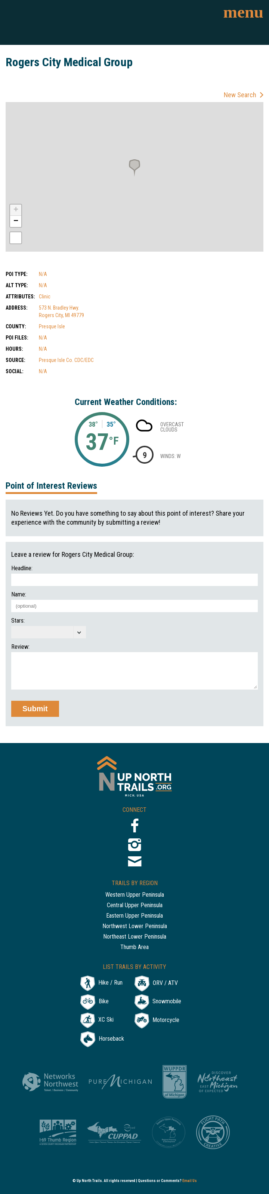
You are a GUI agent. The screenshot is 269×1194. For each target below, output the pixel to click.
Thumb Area (134, 947)
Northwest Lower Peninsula (134, 926)
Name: (18, 595)
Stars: (18, 621)
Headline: (22, 568)
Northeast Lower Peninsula (134, 937)
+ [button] (15, 210)
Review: (20, 647)
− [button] (15, 221)
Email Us (189, 1181)
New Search (240, 95)
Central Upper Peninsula (135, 905)
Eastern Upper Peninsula (134, 916)
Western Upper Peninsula (134, 895)
